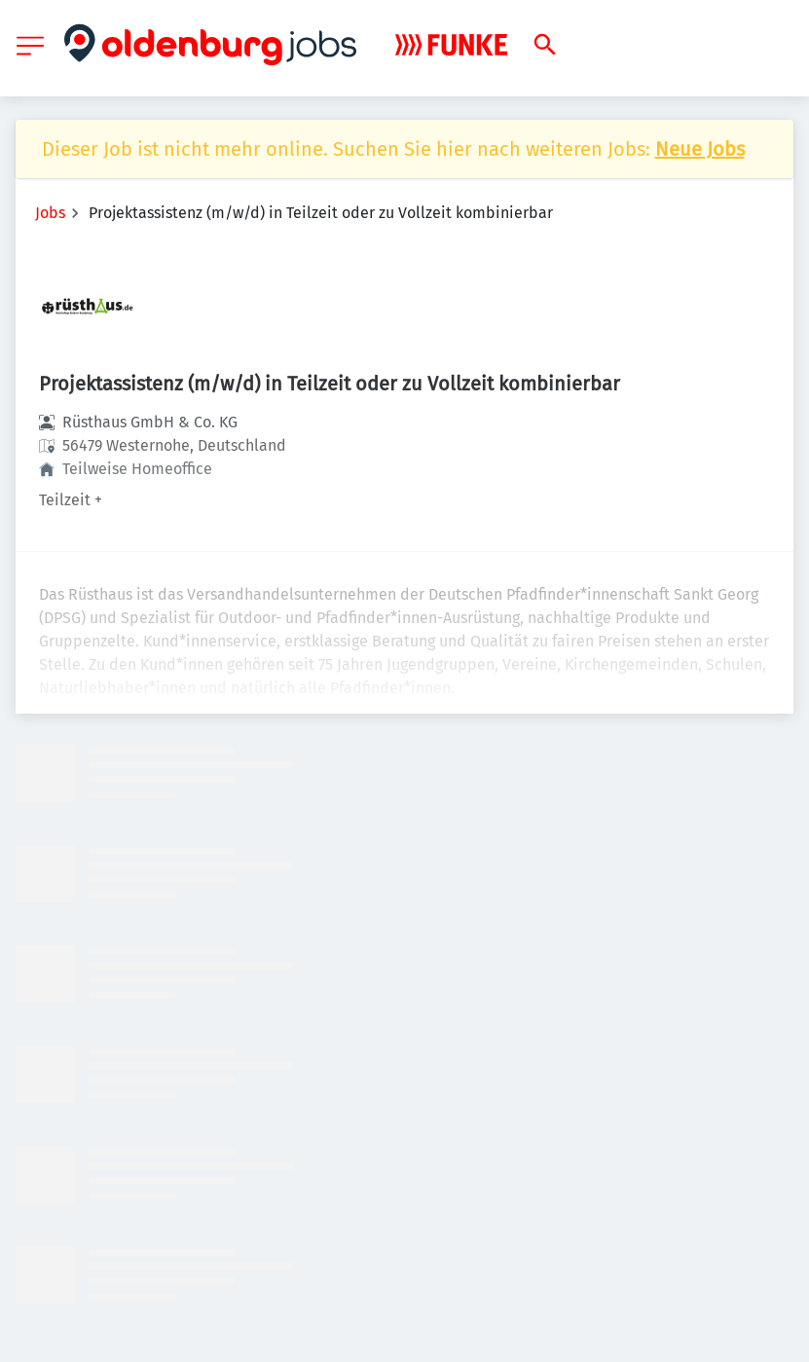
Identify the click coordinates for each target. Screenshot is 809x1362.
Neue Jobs (700, 149)
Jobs (50, 212)
